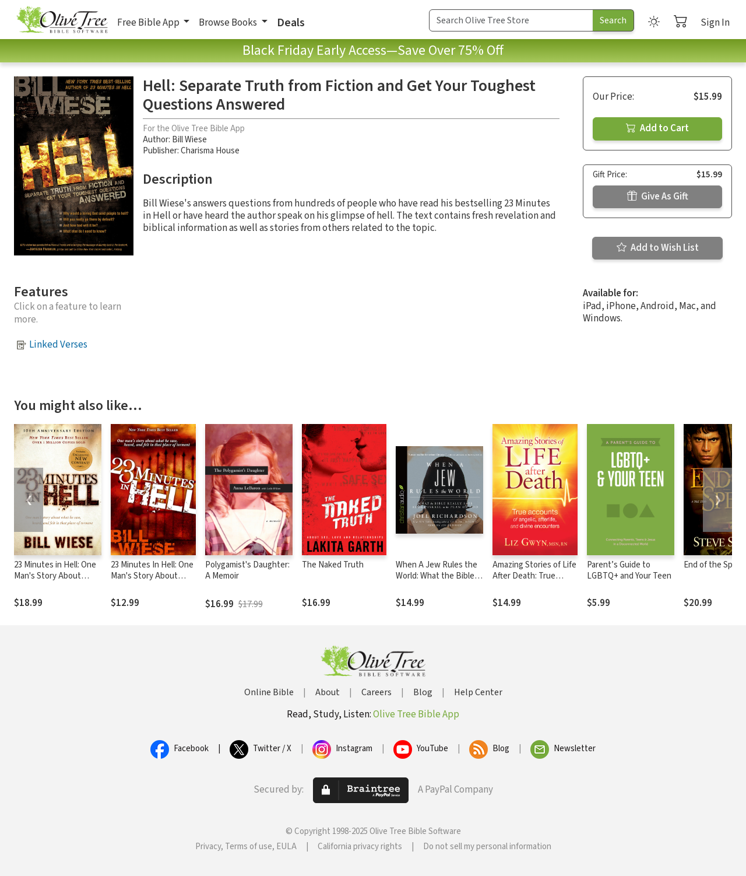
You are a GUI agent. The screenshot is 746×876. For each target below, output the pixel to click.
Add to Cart (657, 128)
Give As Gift (657, 197)
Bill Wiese (189, 140)
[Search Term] (511, 20)
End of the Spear (714, 565)
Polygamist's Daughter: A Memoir (247, 570)
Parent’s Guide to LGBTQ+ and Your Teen (629, 570)
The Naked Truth (333, 565)
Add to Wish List (658, 248)
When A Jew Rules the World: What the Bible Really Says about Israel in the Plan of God (438, 581)
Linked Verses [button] (58, 345)
